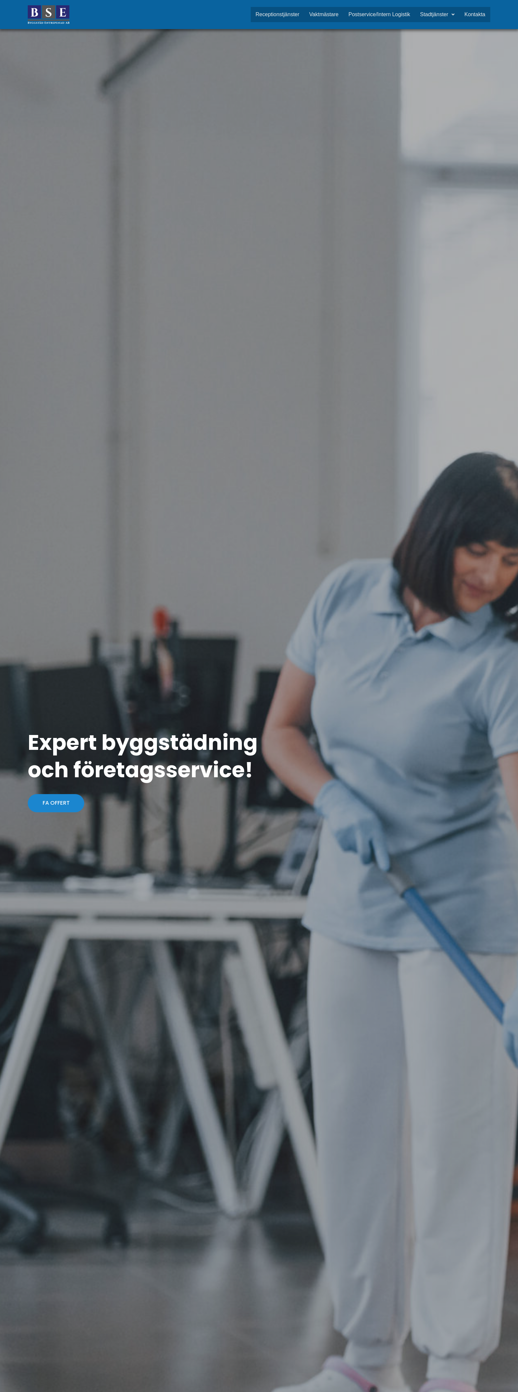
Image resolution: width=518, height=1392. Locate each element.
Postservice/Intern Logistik (379, 14)
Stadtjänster (437, 14)
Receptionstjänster (278, 14)
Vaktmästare (324, 14)
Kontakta (474, 14)
